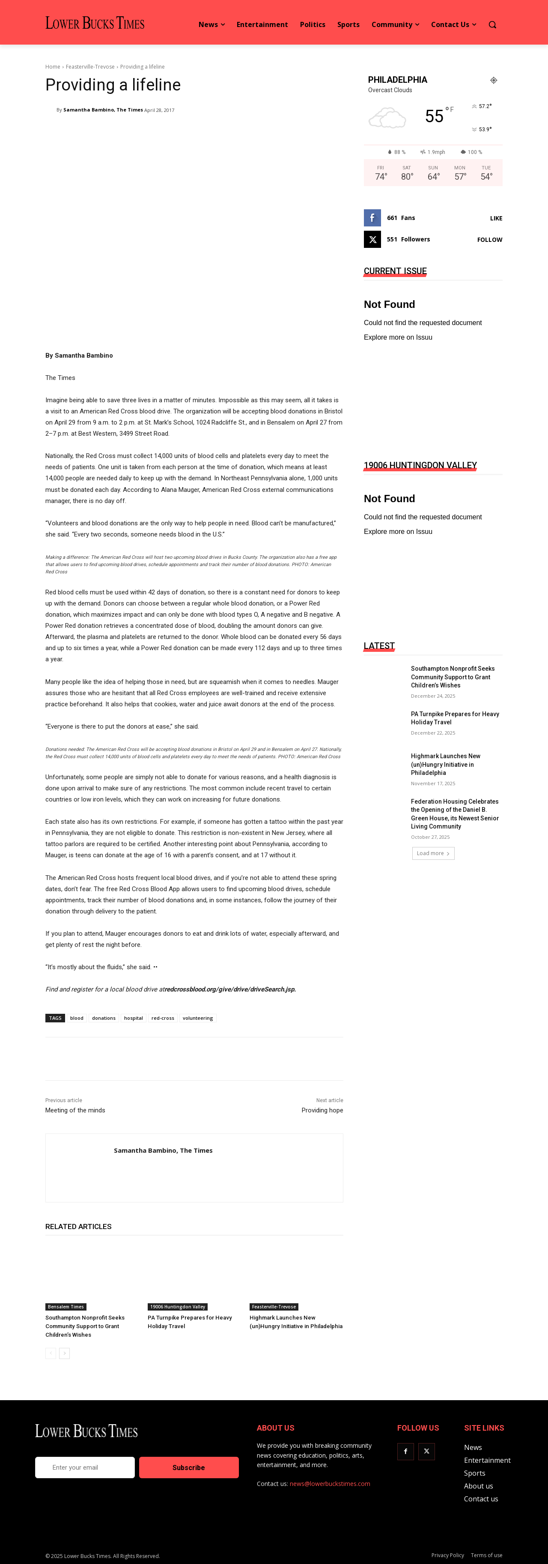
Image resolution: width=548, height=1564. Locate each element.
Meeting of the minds (75, 1110)
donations (104, 1018)
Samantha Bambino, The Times (103, 109)
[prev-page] (50, 1353)
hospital (133, 1018)
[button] (492, 24)
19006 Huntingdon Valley (177, 1307)
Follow (490, 239)
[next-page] (64, 1353)
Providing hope (322, 1110)
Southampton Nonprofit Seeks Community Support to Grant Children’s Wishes (83, 1326)
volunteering (198, 1018)
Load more (433, 853)
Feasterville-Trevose (90, 66)
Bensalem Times (66, 1307)
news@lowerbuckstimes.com (330, 1484)
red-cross (163, 1018)
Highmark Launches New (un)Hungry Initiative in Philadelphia (445, 764)
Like (496, 218)
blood (76, 1018)
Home (52, 66)
